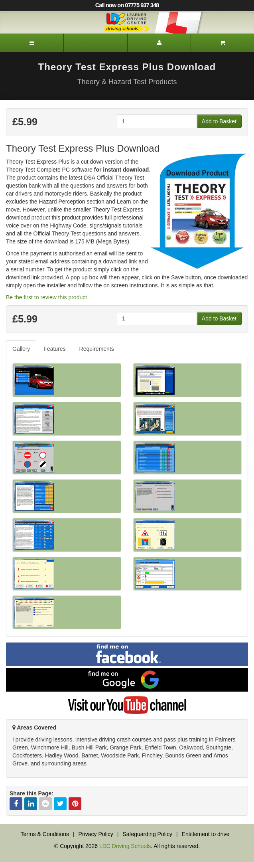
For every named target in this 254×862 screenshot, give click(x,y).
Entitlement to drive (206, 834)
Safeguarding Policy (147, 834)
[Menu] (31, 43)
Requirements (96, 349)
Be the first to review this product (46, 297)
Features (54, 349)
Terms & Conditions (45, 834)
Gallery (21, 349)
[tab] (21, 348)
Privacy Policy (96, 834)
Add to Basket (219, 121)
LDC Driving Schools (125, 846)
